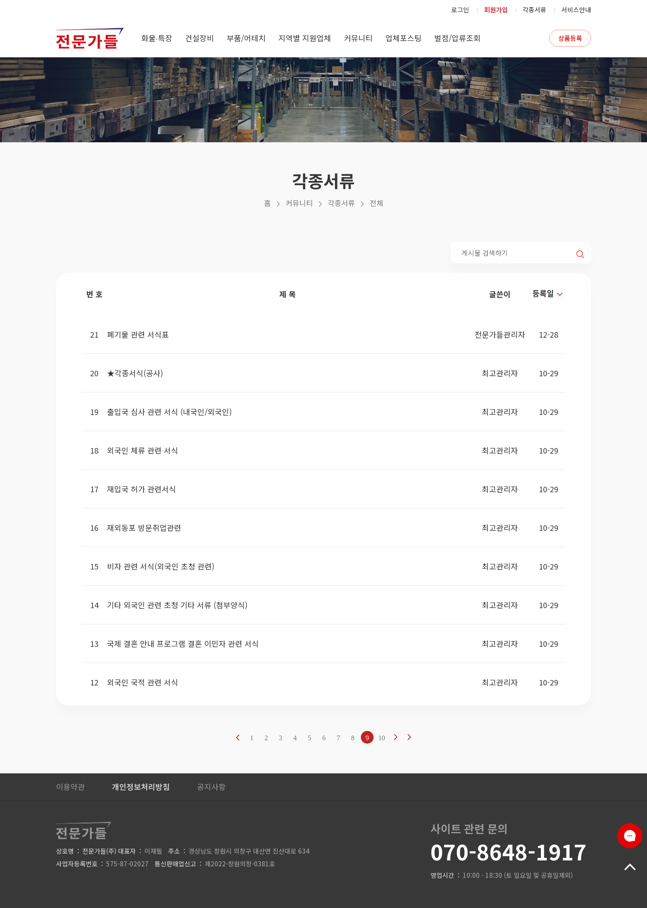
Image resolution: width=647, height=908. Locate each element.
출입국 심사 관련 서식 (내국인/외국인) (169, 411)
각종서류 (534, 9)
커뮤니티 (358, 37)
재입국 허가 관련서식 (141, 488)
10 (381, 738)
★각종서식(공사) (135, 372)
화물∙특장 (156, 37)
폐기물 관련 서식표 (138, 334)
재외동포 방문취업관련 (144, 527)
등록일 (548, 293)
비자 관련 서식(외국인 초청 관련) (160, 566)
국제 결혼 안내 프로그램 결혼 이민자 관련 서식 (183, 643)
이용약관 (70, 786)
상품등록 (570, 38)
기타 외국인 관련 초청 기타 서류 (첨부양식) (177, 604)
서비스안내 (576, 9)
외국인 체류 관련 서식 (142, 450)
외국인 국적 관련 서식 (142, 682)
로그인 (460, 9)
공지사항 (211, 786)
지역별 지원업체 (304, 37)
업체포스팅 (403, 37)
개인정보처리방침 (141, 786)
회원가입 (496, 9)
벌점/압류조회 (457, 37)
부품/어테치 (246, 37)
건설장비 (199, 37)
